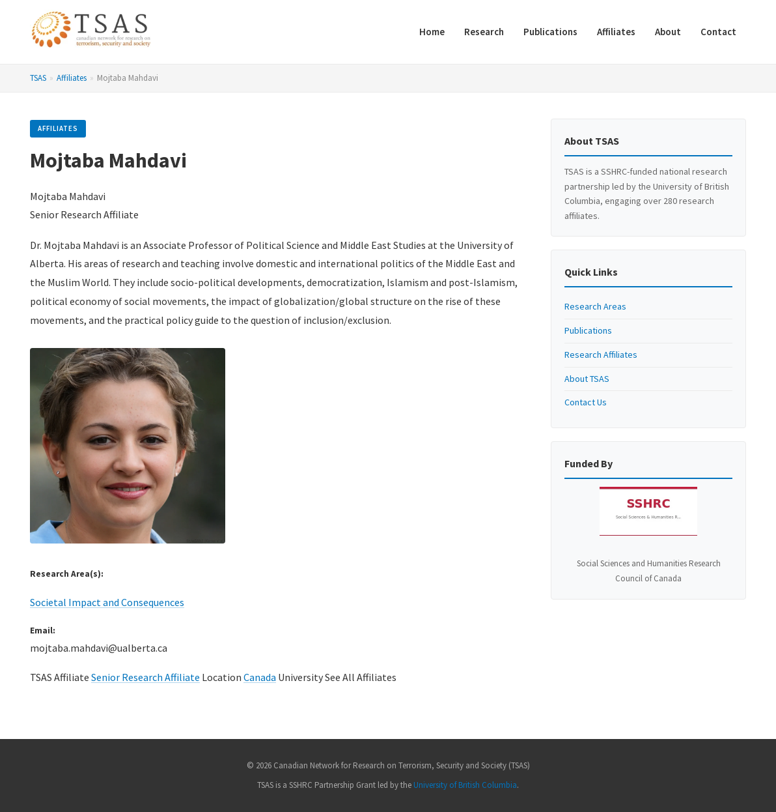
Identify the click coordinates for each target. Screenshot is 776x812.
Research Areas (595, 306)
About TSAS (586, 378)
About (668, 31)
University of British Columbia (465, 784)
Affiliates (616, 31)
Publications (550, 31)
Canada (259, 677)
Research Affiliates (600, 354)
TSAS (38, 77)
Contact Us (585, 402)
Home (432, 31)
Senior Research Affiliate (145, 677)
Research (484, 31)
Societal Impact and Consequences (107, 602)
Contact (718, 31)
